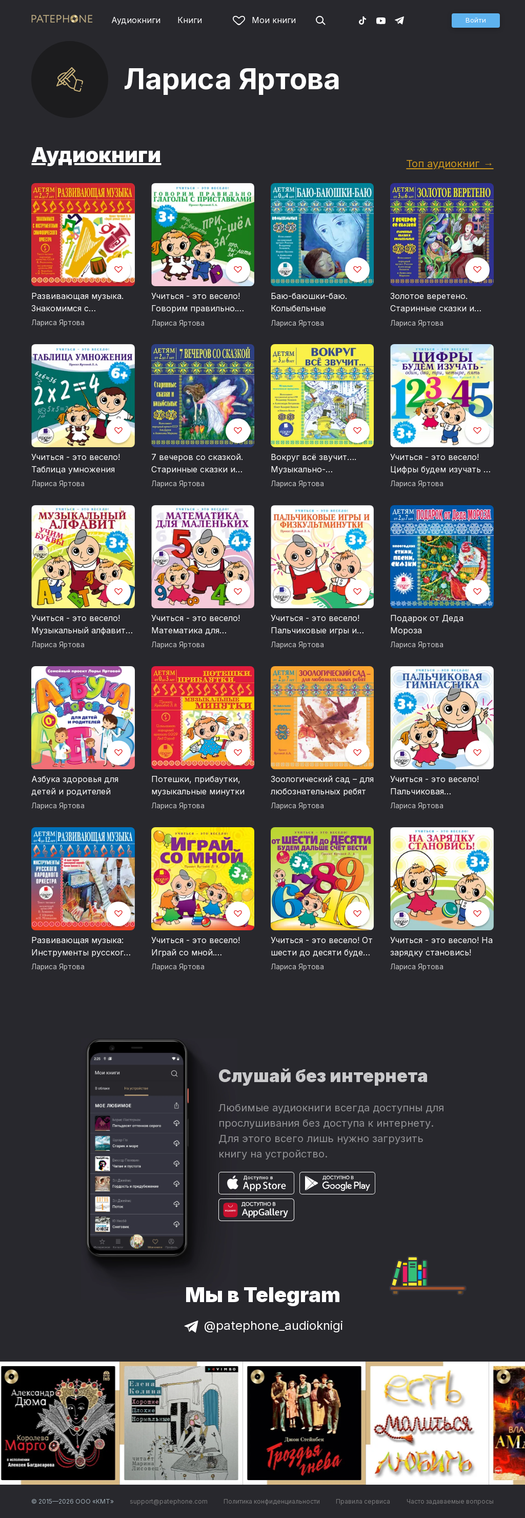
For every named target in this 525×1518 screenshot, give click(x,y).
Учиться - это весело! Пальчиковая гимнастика (434, 785)
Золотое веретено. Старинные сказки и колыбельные (432, 302)
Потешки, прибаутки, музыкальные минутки (198, 785)
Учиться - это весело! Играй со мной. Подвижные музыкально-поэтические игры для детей (197, 946)
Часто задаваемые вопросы (450, 1501)
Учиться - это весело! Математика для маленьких (195, 624)
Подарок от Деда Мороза (426, 624)
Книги (189, 20)
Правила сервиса (363, 1501)
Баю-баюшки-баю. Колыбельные (309, 302)
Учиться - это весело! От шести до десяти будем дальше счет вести (322, 946)
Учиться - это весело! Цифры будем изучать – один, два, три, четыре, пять (439, 463)
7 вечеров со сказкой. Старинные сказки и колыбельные (197, 463)
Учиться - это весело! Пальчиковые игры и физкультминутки (315, 624)
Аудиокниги (135, 20)
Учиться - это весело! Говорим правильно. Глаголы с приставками (200, 302)
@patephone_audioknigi (262, 1325)
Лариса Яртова (58, 322)
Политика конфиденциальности (272, 1501)
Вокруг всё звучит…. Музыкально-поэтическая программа (321, 463)
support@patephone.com (169, 1501)
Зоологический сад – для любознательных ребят (322, 785)
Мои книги (264, 20)
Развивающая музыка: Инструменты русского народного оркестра (80, 946)
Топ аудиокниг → (449, 163)
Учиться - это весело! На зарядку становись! (441, 946)
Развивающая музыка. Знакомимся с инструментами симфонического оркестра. (77, 302)
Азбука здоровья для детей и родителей (74, 785)
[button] (476, 20)
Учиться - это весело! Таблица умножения (75, 463)
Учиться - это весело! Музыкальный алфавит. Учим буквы (79, 624)
